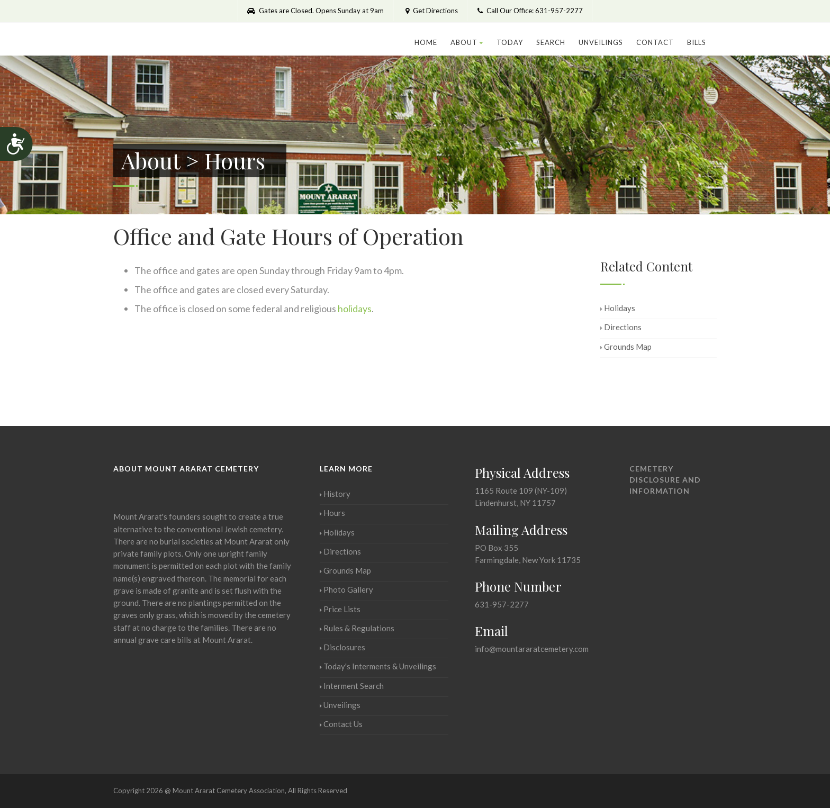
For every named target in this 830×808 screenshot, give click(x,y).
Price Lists (340, 609)
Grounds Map (626, 346)
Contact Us (341, 724)
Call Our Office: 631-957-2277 (530, 10)
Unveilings (601, 42)
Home (425, 42)
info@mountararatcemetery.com (532, 648)
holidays (355, 308)
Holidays (617, 308)
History (335, 493)
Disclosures (342, 647)
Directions (621, 327)
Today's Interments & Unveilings (378, 666)
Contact (655, 42)
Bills (696, 42)
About (466, 42)
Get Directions (430, 10)
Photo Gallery (346, 589)
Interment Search (352, 686)
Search (550, 42)
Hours (332, 513)
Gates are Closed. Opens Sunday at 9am (315, 10)
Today (510, 42)
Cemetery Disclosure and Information (665, 479)
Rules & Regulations (357, 628)
